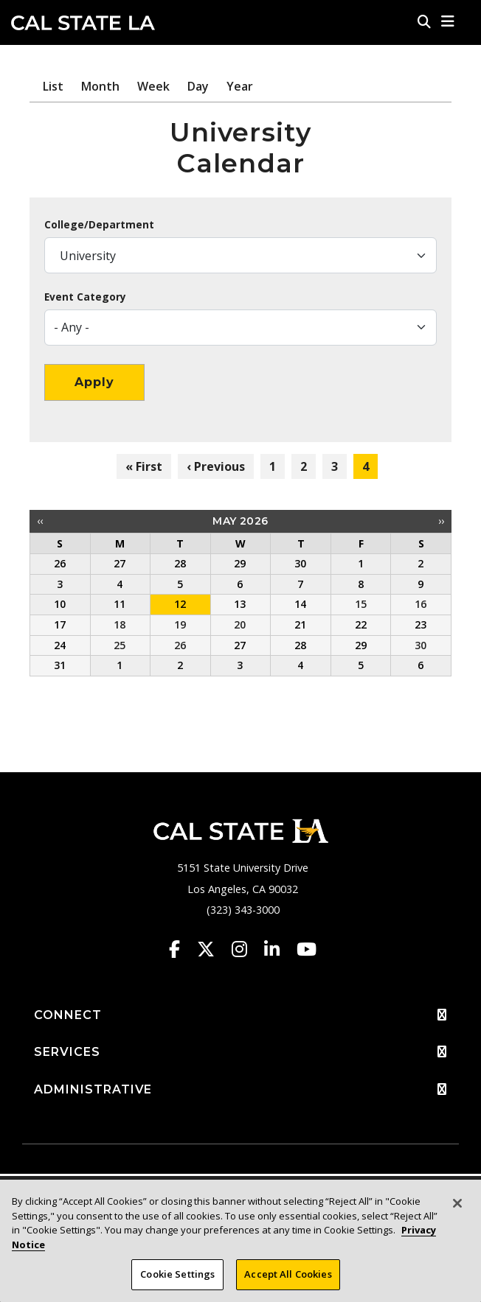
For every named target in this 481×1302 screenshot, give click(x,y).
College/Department (99, 225)
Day (198, 86)
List (53, 86)
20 (240, 624)
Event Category (85, 297)
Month (100, 86)
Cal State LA (83, 22)
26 (180, 645)
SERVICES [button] (240, 1052)
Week (153, 86)
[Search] (424, 21)
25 (119, 645)
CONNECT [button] (240, 1015)
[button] (448, 21)
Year (239, 86)
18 (119, 624)
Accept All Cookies (287, 1281)
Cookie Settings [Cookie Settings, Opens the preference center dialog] (177, 1281)
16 (420, 604)
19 (180, 624)
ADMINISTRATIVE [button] (240, 1089)
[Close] (457, 1210)
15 (361, 604)
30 (420, 645)
